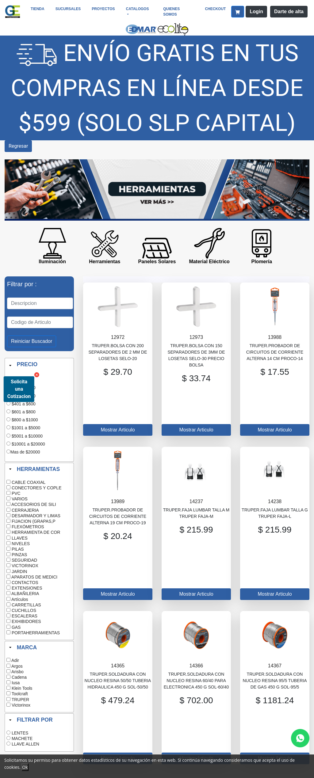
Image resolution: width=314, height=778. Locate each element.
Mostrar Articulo (118, 429)
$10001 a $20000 (28, 444)
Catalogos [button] (137, 9)
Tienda (37, 9)
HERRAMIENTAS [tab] (34, 469)
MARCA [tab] (22, 647)
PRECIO (27, 364)
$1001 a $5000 (26, 427)
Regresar (18, 146)
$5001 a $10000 (27, 436)
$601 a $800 (24, 411)
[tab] (39, 365)
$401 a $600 (24, 403)
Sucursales (68, 9)
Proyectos (103, 9)
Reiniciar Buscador (31, 341)
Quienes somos (171, 12)
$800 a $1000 (25, 419)
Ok (25, 767)
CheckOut (215, 9)
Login (256, 11)
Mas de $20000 (25, 452)
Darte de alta (289, 11)
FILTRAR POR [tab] (30, 720)
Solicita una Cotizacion (19, 389)
